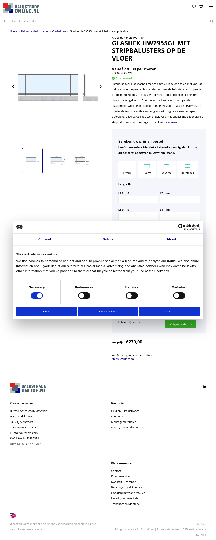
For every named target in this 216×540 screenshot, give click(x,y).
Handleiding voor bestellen (128, 493)
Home (13, 31)
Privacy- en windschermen (128, 427)
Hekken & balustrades (125, 411)
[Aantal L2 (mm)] (180, 199)
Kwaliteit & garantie (123, 482)
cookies (82, 524)
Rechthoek (187, 169)
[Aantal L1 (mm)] (138, 199)
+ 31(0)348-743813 (24, 427)
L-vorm (147, 169)
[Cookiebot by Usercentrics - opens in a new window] (181, 227)
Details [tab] (108, 239)
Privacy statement (168, 529)
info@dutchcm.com (25, 433)
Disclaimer (147, 529)
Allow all (170, 311)
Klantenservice (120, 476)
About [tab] (171, 239)
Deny (46, 311)
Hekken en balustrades (34, 31)
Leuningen (118, 416)
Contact (116, 471)
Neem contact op (123, 359)
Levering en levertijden (125, 498)
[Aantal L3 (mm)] (138, 216)
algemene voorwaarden (58, 524)
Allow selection (108, 311)
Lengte (124, 184)
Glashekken (59, 31)
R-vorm (127, 169)
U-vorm (166, 169)
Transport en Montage (125, 504)
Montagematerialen (123, 422)
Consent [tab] (44, 239)
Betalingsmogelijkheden (126, 487)
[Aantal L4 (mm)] (180, 216)
